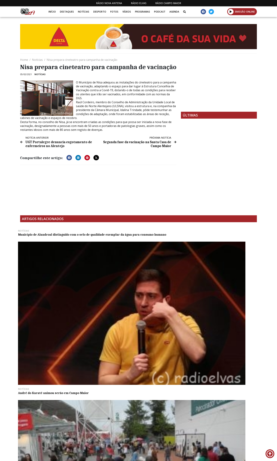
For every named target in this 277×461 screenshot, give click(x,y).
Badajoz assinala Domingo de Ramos (46, 326)
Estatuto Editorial (137, 455)
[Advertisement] (219, 82)
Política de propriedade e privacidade (231, 455)
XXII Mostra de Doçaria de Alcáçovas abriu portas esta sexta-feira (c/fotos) (228, 273)
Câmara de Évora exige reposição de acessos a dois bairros (46, 381)
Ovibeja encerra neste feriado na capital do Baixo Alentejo (165, 271)
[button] (230, 11)
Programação (166, 455)
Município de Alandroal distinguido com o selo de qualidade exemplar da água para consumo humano (47, 238)
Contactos (191, 455)
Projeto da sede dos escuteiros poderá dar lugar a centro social (225, 328)
